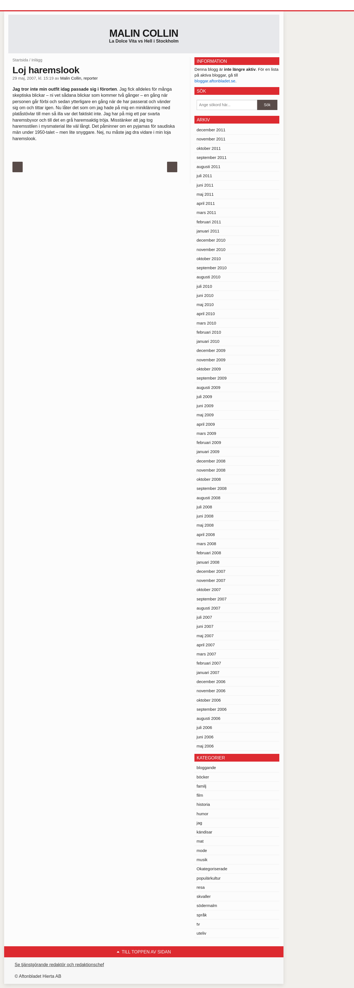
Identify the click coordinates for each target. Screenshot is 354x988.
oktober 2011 (209, 148)
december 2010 (211, 240)
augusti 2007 (208, 608)
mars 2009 (206, 433)
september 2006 (212, 709)
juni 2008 (205, 516)
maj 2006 (205, 746)
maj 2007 (205, 635)
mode (202, 850)
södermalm (207, 905)
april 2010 (206, 313)
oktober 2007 (209, 589)
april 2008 (206, 534)
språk (202, 915)
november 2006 (211, 690)
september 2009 (212, 378)
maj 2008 (205, 525)
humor (203, 813)
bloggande (206, 767)
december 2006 (211, 681)
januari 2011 (208, 231)
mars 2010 (206, 323)
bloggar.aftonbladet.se (214, 81)
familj (201, 786)
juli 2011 (204, 175)
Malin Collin (143, 33)
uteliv (201, 933)
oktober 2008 (209, 479)
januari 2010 (208, 341)
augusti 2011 (208, 166)
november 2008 (211, 470)
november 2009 (211, 359)
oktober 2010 (209, 258)
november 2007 (211, 580)
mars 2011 (206, 212)
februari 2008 (209, 552)
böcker (203, 777)
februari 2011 (209, 221)
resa (201, 887)
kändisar (204, 832)
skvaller (204, 896)
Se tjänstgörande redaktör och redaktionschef (59, 964)
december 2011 (211, 129)
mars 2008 (206, 543)
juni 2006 (205, 737)
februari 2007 (209, 663)
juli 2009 (204, 396)
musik (202, 859)
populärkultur (209, 878)
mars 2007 (206, 654)
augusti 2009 (208, 387)
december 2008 (211, 461)
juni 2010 (205, 295)
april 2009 (206, 424)
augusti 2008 (208, 497)
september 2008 (212, 488)
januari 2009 (208, 451)
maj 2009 (205, 414)
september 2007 (212, 599)
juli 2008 (204, 507)
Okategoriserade (212, 868)
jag (199, 822)
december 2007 (211, 571)
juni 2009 (205, 405)
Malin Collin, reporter (79, 78)
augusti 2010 (208, 277)
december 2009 (211, 350)
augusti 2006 (208, 718)
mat (200, 841)
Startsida (20, 60)
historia (203, 804)
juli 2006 (204, 727)
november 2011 (211, 139)
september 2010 (212, 267)
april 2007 (206, 644)
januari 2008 (208, 562)
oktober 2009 (209, 369)
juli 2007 (204, 617)
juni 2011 (205, 185)
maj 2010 (205, 304)
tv (198, 924)
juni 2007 (205, 626)
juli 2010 (204, 286)
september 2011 (212, 157)
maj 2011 (205, 194)
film (200, 795)
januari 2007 (208, 672)
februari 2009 (209, 442)
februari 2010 (209, 332)
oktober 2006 (209, 700)
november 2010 (211, 249)
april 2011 (206, 203)
